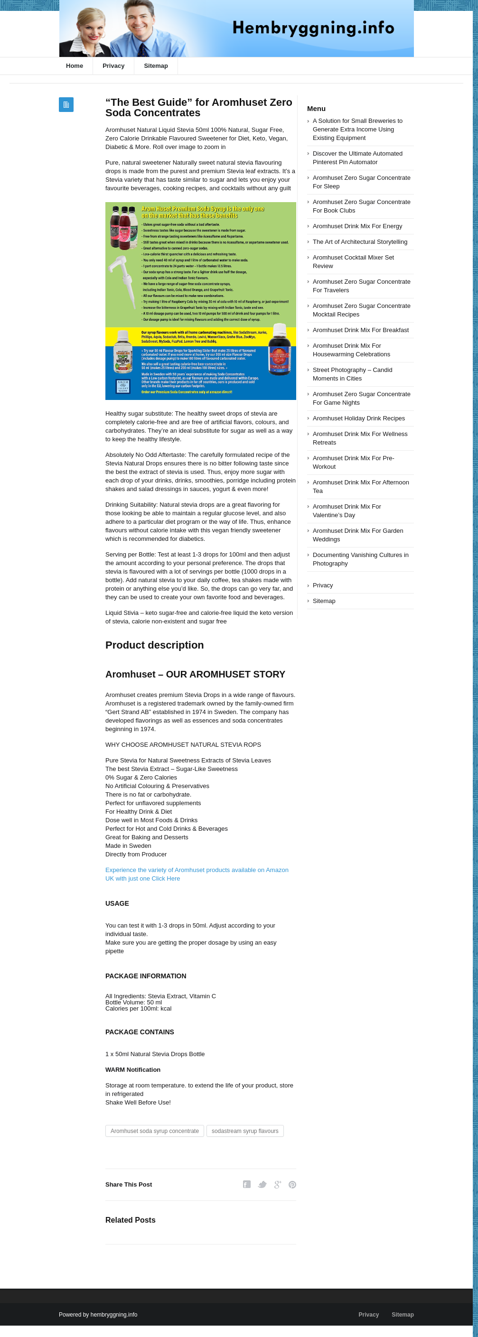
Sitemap (156, 65)
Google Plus (277, 1184)
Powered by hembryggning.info (98, 1314)
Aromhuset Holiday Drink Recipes (359, 418)
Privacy (113, 65)
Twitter (262, 1184)
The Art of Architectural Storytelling (360, 241)
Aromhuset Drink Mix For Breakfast (361, 330)
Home (74, 65)
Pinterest (292, 1184)
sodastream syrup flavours (245, 1131)
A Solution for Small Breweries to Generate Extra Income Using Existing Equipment (358, 129)
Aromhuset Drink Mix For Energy (358, 226)
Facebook (247, 1184)
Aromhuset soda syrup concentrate (155, 1131)
